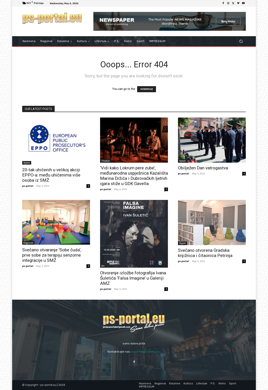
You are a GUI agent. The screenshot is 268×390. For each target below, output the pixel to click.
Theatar (105, 160)
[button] (241, 41)
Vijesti (26, 162)
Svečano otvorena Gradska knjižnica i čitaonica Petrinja (205, 253)
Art (102, 265)
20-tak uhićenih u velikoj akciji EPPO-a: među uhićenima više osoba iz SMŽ (51, 175)
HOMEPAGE (146, 89)
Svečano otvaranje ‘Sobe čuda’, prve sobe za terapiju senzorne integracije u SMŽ (51, 255)
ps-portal (27, 185)
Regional (28, 242)
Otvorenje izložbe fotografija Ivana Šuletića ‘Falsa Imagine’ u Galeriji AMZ (133, 278)
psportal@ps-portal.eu (145, 351)
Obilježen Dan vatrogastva (203, 167)
